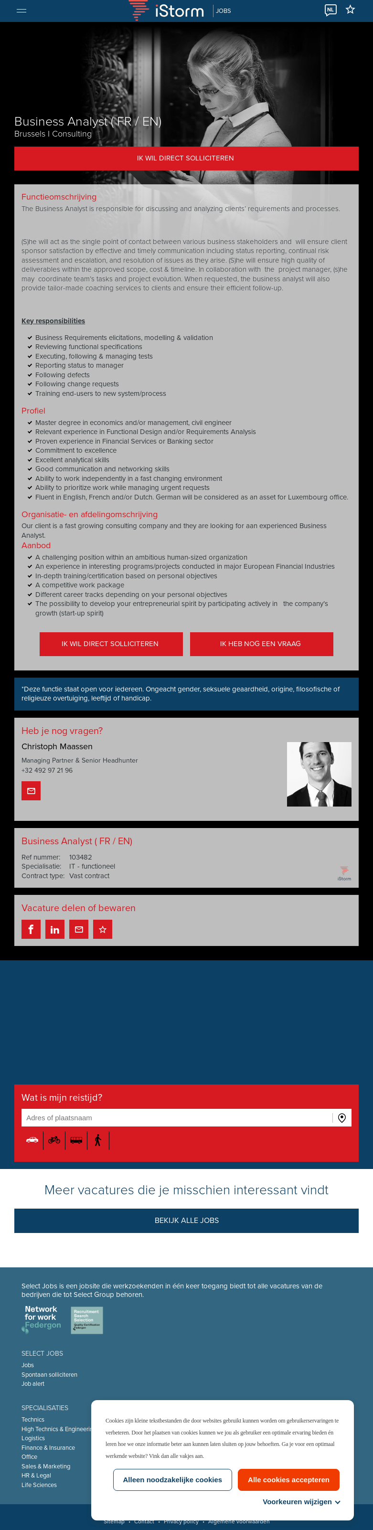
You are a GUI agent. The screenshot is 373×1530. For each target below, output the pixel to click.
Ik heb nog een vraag (260, 644)
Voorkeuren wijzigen (301, 1502)
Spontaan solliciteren (50, 1375)
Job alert (33, 1384)
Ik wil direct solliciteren (185, 158)
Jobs (28, 1365)
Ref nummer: (41, 857)
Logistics (33, 1438)
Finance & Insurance (48, 1448)
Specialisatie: (42, 866)
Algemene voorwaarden (239, 1521)
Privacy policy (181, 1521)
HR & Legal (37, 1475)
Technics (33, 1420)
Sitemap (114, 1521)
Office (30, 1457)
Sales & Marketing (46, 1466)
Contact (144, 1521)
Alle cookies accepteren (289, 1480)
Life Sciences (39, 1485)
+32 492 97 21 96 (47, 771)
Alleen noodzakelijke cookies (173, 1480)
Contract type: (43, 875)
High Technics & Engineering (59, 1429)
